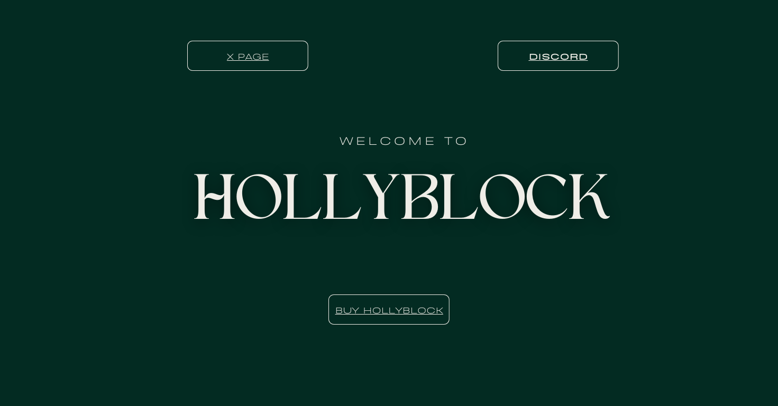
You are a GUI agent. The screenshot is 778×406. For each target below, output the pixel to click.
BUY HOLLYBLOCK (389, 309)
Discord (558, 55)
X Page (248, 55)
